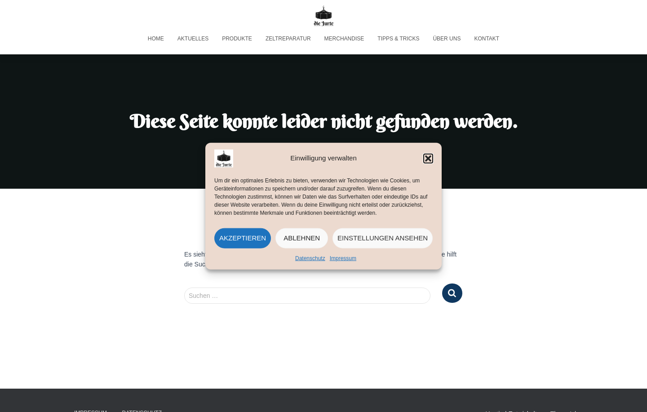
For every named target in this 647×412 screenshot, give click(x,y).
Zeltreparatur (288, 38)
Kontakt (486, 38)
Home (156, 38)
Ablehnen (302, 238)
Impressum (343, 258)
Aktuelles (192, 38)
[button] (428, 158)
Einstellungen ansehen (382, 238)
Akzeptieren (242, 238)
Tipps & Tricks (398, 38)
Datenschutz (310, 258)
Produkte (237, 38)
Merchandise (344, 38)
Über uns (447, 38)
